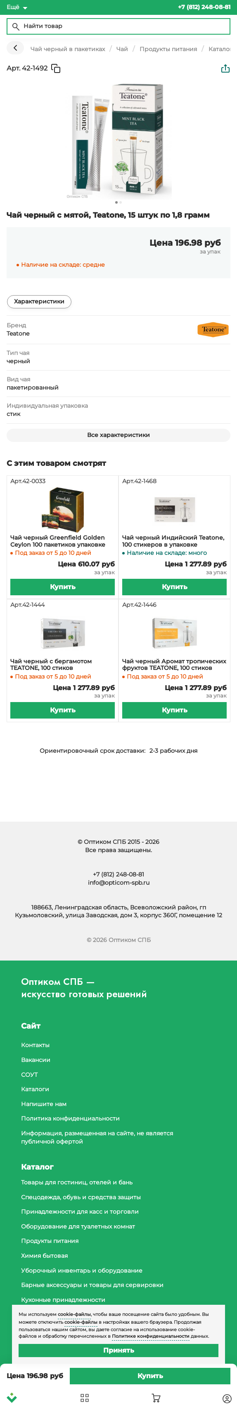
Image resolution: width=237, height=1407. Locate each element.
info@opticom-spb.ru (118, 882)
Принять (118, 1350)
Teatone (18, 333)
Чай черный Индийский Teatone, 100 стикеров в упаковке (173, 541)
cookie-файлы (74, 1314)
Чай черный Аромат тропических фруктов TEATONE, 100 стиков (174, 665)
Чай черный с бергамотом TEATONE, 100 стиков (51, 665)
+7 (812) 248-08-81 (118, 874)
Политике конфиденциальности (151, 1336)
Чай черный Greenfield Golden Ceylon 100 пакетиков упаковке (57, 541)
